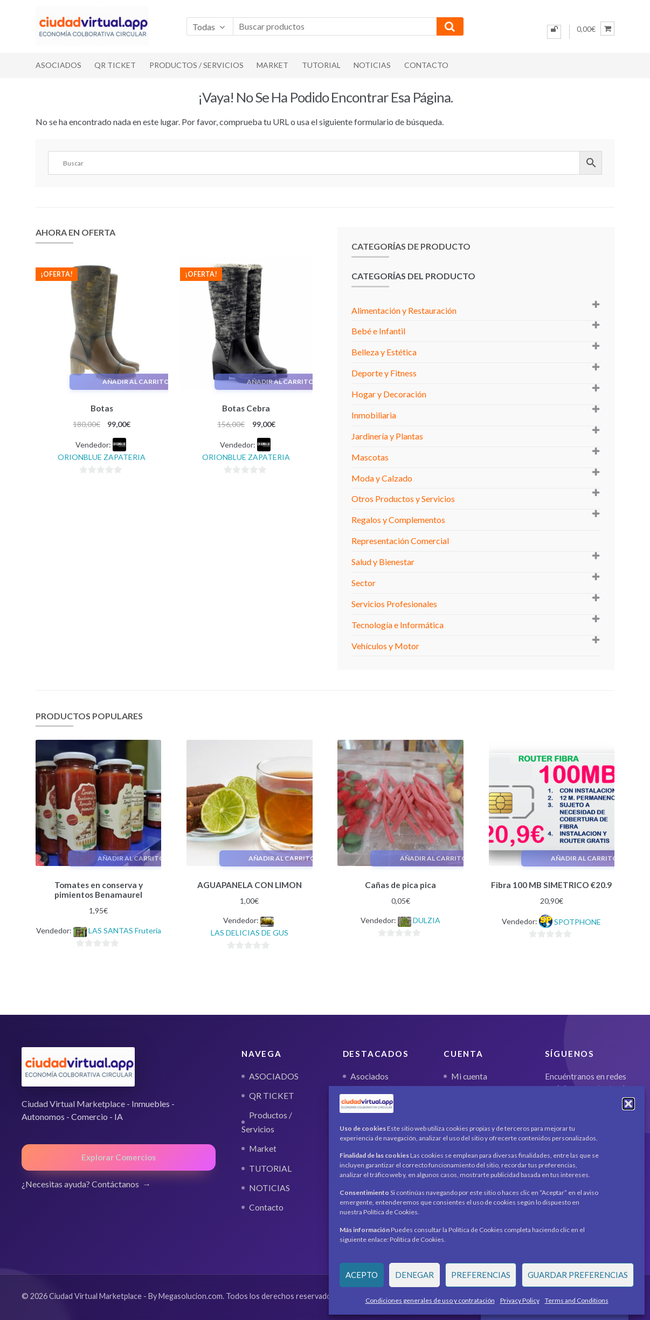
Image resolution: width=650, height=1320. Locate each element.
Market (272, 65)
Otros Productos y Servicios (403, 498)
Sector (363, 583)
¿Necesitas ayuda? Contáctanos (80, 1182)
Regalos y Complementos (398, 519)
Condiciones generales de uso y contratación (430, 1300)
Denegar (414, 1275)
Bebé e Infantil (378, 331)
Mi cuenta (469, 1074)
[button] (628, 1103)
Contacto (426, 65)
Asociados (369, 1074)
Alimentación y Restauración (404, 310)
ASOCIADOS (58, 65)
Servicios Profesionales (394, 604)
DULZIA (426, 918)
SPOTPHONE (577, 920)
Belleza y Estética (384, 352)
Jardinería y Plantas (387, 436)
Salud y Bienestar (382, 561)
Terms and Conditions (576, 1300)
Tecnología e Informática (397, 625)
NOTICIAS (372, 65)
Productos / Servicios (196, 65)
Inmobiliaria (373, 415)
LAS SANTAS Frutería (124, 928)
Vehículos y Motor (385, 646)
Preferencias (480, 1275)
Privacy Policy (520, 1300)
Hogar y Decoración (388, 394)
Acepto (361, 1275)
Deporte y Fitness (384, 373)
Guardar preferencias (578, 1275)
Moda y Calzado (381, 478)
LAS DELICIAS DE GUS (249, 931)
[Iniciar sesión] (554, 32)
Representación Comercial (400, 540)
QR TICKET (115, 65)
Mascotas (370, 457)
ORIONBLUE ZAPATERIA (102, 455)
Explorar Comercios (118, 1155)
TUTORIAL (321, 65)
